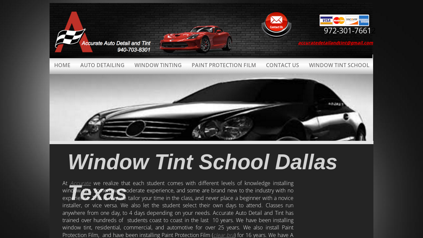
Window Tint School (339, 65)
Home (62, 65)
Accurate (80, 183)
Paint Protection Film (224, 65)
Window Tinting (158, 65)
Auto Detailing (102, 65)
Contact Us (282, 65)
